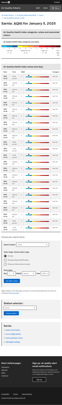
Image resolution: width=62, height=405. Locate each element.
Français (57, 2)
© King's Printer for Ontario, (13, 398)
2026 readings (12, 342)
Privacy (15, 394)
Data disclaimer (27, 394)
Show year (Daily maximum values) (19, 264)
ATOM (3, 373)
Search (41, 15)
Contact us (4, 376)
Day (5, 273)
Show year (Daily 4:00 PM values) (18, 260)
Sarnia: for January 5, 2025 (14, 18)
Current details (13, 334)
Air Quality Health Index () (26, 15)
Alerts (45, 8)
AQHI (38, 8)
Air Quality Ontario (10, 8)
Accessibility (5, 394)
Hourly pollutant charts (14, 338)
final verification (14, 293)
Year (38, 273)
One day (10, 256)
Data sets (4, 370)
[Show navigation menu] (55, 8)
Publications (5, 367)
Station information (12, 330)
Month (18, 273)
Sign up (39, 380)
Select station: (9, 245)
